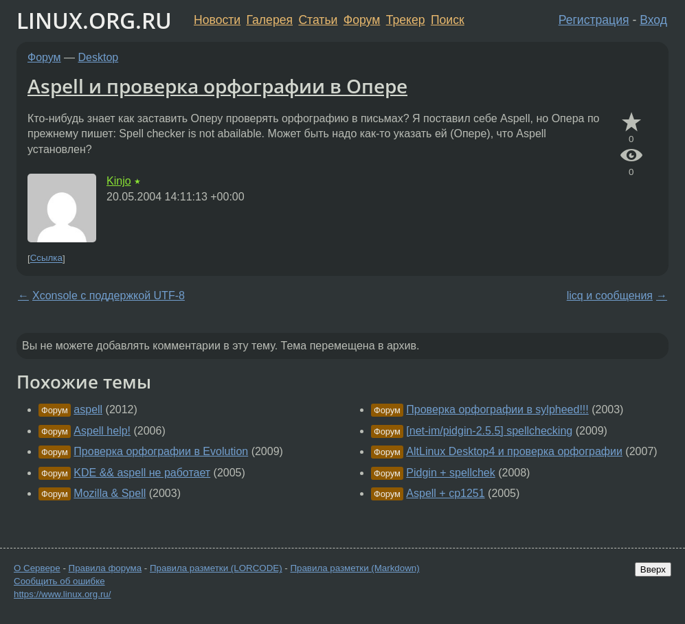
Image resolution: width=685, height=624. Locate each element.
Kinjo (118, 181)
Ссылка (46, 258)
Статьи (317, 20)
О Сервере (37, 568)
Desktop (98, 57)
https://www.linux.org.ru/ (62, 594)
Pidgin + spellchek (450, 472)
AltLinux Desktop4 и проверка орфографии (514, 451)
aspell (88, 409)
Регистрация (594, 20)
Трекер (405, 20)
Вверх (653, 569)
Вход (653, 20)
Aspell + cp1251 (445, 493)
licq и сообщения (610, 295)
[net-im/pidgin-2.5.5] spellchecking (489, 431)
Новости (217, 20)
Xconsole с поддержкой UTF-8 (108, 295)
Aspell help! (102, 431)
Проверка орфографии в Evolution (161, 451)
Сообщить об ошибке (59, 581)
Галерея (270, 20)
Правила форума (105, 568)
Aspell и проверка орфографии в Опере (217, 86)
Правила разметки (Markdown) (354, 568)
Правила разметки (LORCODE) (216, 568)
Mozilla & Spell (110, 493)
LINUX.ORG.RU (94, 20)
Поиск (447, 20)
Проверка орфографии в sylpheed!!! (497, 409)
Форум (362, 20)
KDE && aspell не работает (142, 472)
